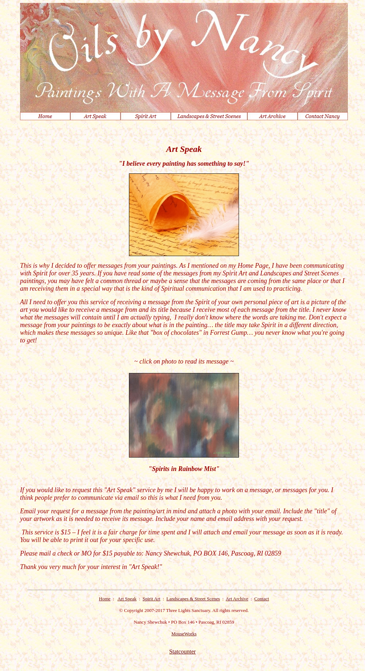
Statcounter (182, 651)
